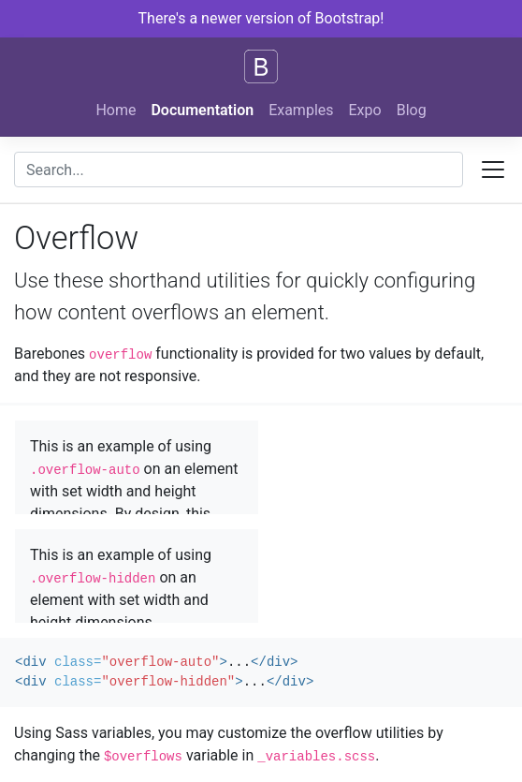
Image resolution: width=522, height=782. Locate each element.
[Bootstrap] (261, 66)
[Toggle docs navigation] (493, 169)
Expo (365, 110)
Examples (300, 110)
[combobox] (238, 169)
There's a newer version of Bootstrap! (261, 18)
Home (115, 110)
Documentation (202, 110)
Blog (412, 110)
